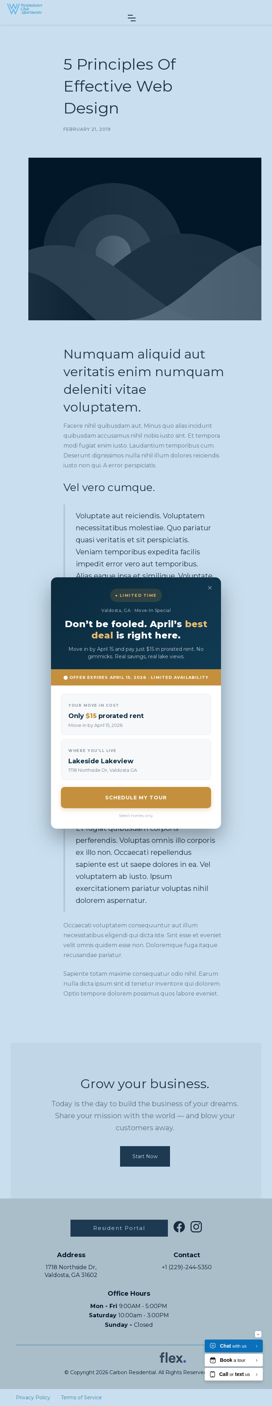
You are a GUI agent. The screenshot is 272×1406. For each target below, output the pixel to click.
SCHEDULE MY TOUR (136, 797)
